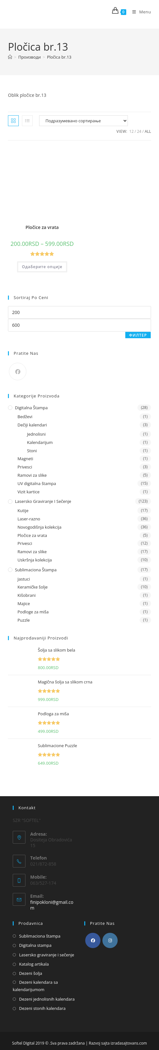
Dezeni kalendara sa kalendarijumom (35, 985)
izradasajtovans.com (129, 1043)
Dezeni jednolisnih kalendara (47, 999)
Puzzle (23, 620)
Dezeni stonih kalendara (42, 1008)
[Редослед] (83, 120)
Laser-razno (28, 519)
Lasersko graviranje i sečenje (43, 501)
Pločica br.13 (59, 57)
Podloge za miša (33, 612)
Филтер (138, 335)
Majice (23, 603)
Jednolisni (36, 434)
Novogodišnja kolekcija (39, 527)
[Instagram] (110, 940)
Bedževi (24, 416)
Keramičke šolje (32, 587)
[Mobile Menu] (139, 12)
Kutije (22, 510)
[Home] (10, 57)
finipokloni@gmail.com (51, 905)
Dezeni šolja (30, 973)
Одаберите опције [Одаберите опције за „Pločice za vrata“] (42, 266)
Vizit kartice (28, 492)
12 (131, 131)
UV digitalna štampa (36, 483)
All (148, 131)
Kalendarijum (40, 442)
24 (139, 131)
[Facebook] (17, 371)
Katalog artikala (34, 964)
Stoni (32, 451)
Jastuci (23, 579)
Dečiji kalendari (32, 425)
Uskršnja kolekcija (34, 560)
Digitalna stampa (35, 945)
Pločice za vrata (42, 227)
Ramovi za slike (32, 475)
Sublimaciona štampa (36, 570)
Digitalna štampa (31, 408)
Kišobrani (26, 595)
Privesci (24, 467)
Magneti (25, 458)
